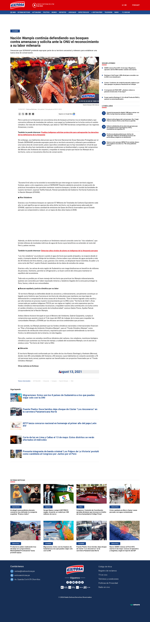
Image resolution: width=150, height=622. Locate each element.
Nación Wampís (63, 381)
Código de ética (105, 566)
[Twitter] (70, 582)
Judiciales (72, 12)
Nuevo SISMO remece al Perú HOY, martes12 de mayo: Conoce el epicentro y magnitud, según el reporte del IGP (124, 549)
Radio (117, 12)
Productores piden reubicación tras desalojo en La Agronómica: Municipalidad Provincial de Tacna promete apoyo (23, 550)
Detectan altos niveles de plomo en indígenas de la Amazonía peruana (69, 251)
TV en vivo (102, 575)
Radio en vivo (104, 587)
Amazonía (46, 381)
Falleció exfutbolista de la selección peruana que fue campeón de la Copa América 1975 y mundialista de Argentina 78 (122, 127)
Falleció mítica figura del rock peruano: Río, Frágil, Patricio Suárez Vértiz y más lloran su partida (123, 120)
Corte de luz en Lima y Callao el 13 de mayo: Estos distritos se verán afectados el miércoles (58, 438)
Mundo (54, 12)
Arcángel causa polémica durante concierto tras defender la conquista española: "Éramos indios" (23, 512)
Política (46, 12)
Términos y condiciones (108, 579)
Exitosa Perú (97, 12)
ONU (72, 381)
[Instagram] (76, 582)
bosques (54, 381)
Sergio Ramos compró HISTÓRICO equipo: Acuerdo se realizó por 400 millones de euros (56, 512)
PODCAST (136, 5)
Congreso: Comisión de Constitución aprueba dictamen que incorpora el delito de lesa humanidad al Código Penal (91, 512)
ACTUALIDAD (37, 381)
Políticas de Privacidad (108, 583)
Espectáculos (83, 12)
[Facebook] (67, 582)
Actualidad (36, 12)
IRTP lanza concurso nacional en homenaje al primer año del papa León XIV (59, 424)
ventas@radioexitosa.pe (24, 571)
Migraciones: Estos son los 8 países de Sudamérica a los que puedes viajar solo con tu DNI (59, 396)
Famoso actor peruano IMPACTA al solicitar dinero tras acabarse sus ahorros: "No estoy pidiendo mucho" (123, 143)
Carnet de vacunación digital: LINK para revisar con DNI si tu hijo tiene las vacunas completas (123, 113)
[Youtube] (73, 582)
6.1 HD (124, 5)
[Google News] (79, 582)
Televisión (108, 12)
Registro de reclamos (107, 571)
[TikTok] (82, 582)
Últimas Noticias (24, 12)
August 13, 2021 (70, 372)
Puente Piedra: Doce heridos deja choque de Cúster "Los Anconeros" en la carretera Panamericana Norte (60, 410)
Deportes (62, 12)
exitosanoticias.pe (22, 575)
